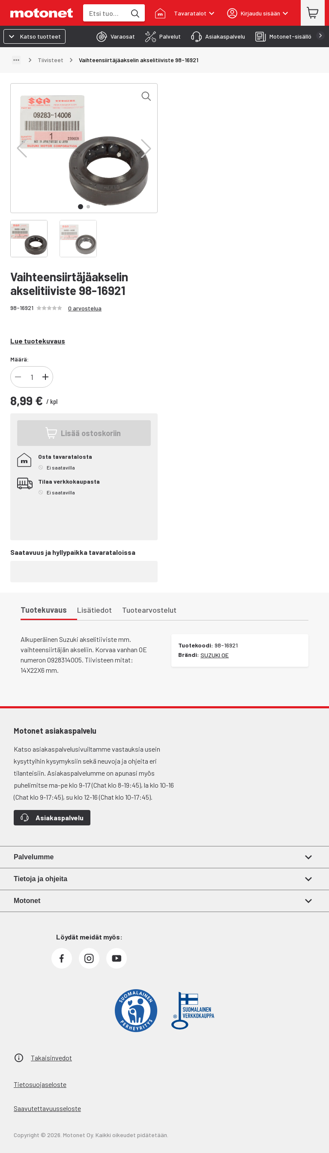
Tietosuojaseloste (40, 1084)
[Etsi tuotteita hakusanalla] (134, 12)
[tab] (113, 36)
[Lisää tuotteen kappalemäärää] (45, 377)
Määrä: (19, 359)
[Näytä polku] (16, 60)
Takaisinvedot (51, 1058)
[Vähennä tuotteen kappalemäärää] (18, 377)
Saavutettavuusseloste (47, 1108)
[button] (21, 148)
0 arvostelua (85, 308)
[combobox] (104, 13)
